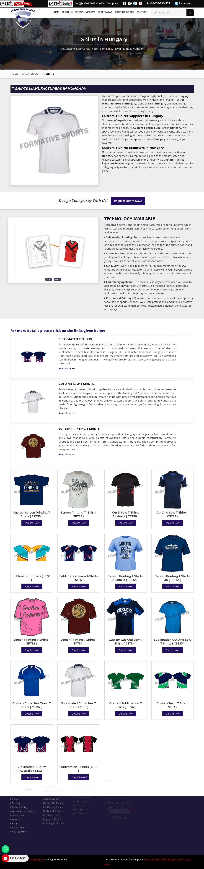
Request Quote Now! (128, 201)
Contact (142, 11)
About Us (67, 11)
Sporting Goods (124, 11)
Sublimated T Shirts (75, 339)
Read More (67, 368)
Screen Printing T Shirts (79, 429)
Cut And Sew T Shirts (76, 384)
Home (55, 11)
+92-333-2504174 (158, 3)
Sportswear (105, 11)
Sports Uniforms (85, 11)
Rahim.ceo (183, 3)
